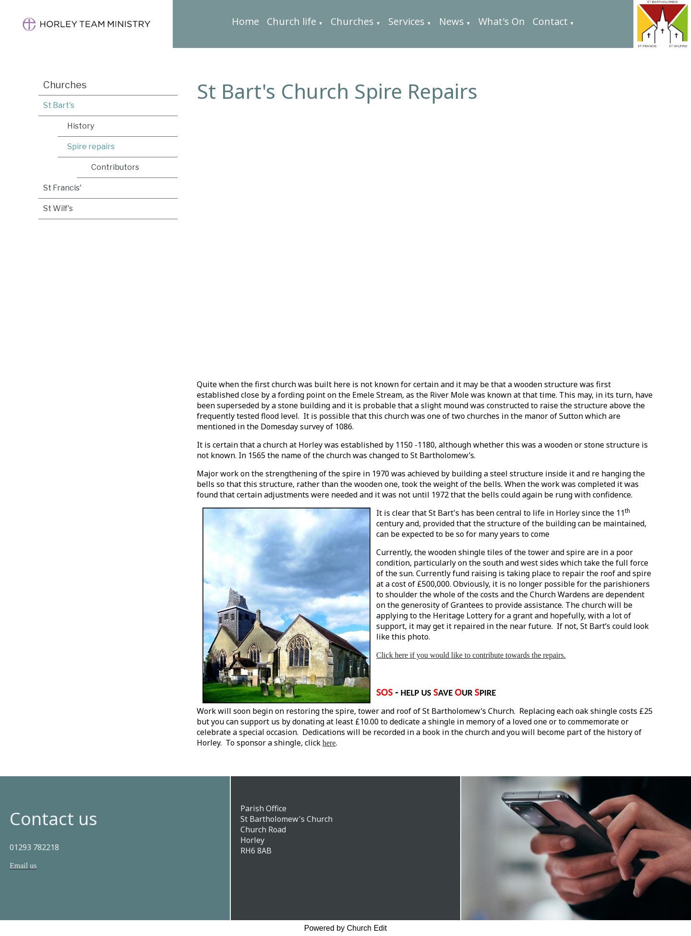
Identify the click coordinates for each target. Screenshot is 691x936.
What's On (501, 21)
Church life (291, 21)
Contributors (115, 167)
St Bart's (58, 105)
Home (245, 21)
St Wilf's (58, 208)
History (80, 125)
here (329, 743)
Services (406, 21)
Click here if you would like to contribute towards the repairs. (471, 656)
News (451, 21)
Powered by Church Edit (345, 928)
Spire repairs (91, 146)
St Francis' (62, 187)
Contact (550, 21)
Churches (352, 21)
